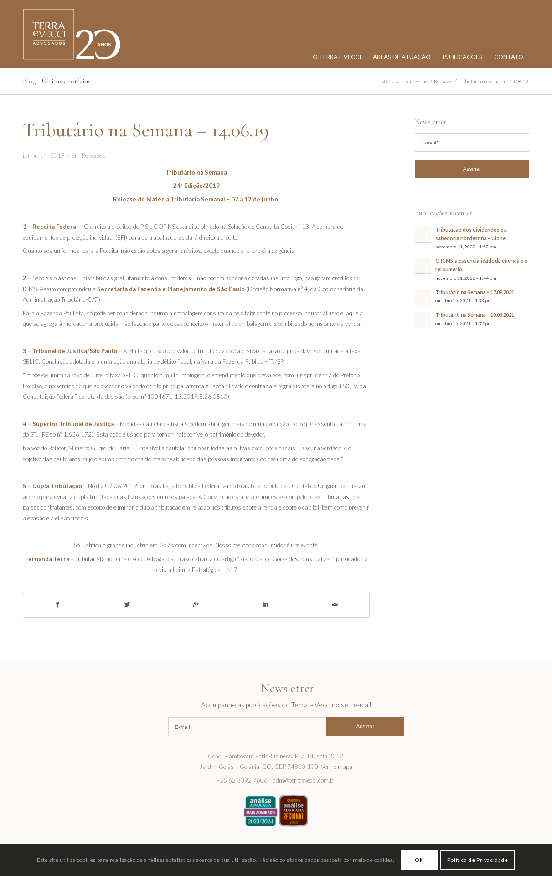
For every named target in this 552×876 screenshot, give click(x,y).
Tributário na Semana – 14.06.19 (146, 130)
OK (419, 859)
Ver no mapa (336, 766)
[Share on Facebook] (58, 604)
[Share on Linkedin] (265, 604)
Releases (93, 155)
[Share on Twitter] (127, 604)
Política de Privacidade (477, 859)
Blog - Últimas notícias (57, 81)
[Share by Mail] (334, 604)
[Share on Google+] (196, 604)
